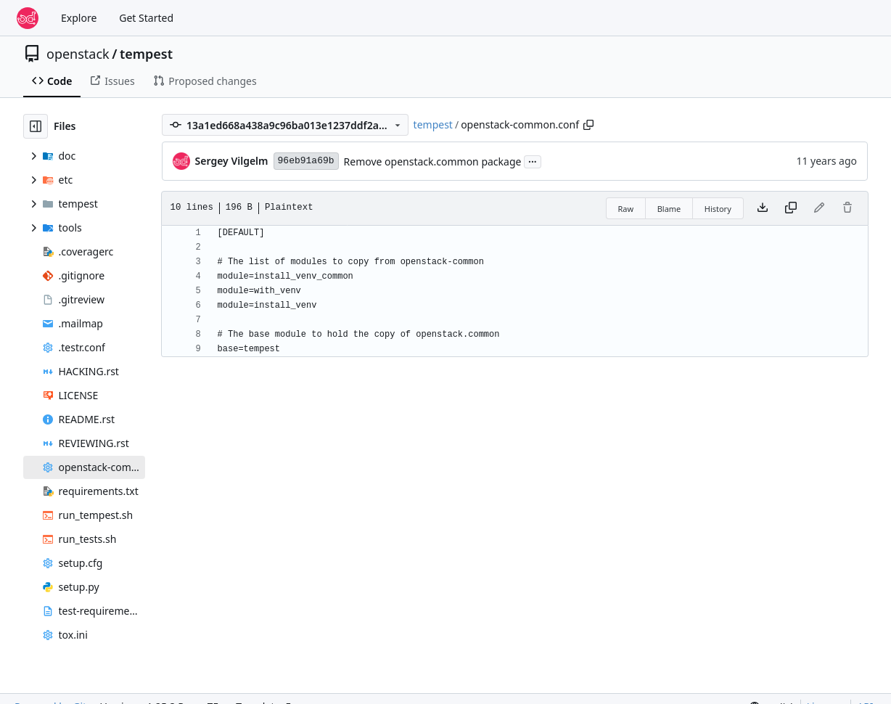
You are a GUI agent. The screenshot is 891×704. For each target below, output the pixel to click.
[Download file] (762, 208)
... (532, 160)
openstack (78, 53)
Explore (79, 18)
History (718, 208)
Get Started (146, 18)
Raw (626, 208)
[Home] (27, 18)
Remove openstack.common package (433, 161)
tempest (146, 53)
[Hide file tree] (35, 126)
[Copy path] (588, 125)
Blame (669, 208)
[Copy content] (790, 208)
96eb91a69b (306, 160)
